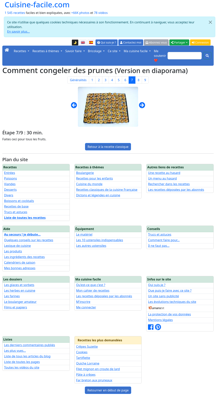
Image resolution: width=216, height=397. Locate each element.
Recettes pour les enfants (94, 178)
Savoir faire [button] (74, 51)
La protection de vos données (169, 314)
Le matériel (84, 234)
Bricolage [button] (95, 51)
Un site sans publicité (163, 296)
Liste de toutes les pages (22, 362)
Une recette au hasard (164, 173)
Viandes (9, 184)
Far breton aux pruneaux (94, 380)
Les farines (12, 296)
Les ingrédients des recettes (24, 257)
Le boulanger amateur (20, 302)
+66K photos (80, 13)
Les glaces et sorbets (19, 285)
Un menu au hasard (162, 178)
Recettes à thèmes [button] (46, 51)
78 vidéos (101, 13)
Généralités (78, 80)
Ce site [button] (113, 51)
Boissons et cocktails (19, 201)
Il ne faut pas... (158, 246)
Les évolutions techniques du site (172, 302)
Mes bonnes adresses (19, 268)
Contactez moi (130, 42)
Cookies (82, 352)
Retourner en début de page (108, 390)
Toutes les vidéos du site (21, 367)
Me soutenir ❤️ (160, 55)
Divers (8, 195)
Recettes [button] (20, 51)
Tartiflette (83, 358)
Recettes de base (16, 206)
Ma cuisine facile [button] (136, 51)
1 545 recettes (15, 13)
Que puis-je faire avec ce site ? (169, 290)
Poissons (10, 178)
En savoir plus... (18, 31)
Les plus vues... (15, 350)
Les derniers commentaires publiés (29, 345)
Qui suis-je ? (106, 42)
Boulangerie (85, 173)
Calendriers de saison (19, 262)
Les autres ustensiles (91, 246)
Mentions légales (160, 320)
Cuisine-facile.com (37, 4)
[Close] (210, 22)
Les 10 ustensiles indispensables (99, 240)
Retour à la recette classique (108, 147)
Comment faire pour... (164, 240)
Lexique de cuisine (17, 246)
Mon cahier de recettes (92, 290)
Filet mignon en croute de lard (98, 369)
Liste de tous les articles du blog (27, 356)
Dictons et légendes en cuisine (98, 195)
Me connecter (86, 307)
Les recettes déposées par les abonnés (176, 189)
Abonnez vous (156, 42)
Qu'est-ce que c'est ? (90, 285)
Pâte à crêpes (86, 374)
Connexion (200, 42)
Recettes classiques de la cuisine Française (107, 189)
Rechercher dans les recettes (169, 184)
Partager (178, 42)
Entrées (9, 173)
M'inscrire (83, 302)
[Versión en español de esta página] (91, 42)
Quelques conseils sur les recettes (28, 240)
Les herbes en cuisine (19, 290)
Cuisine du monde (89, 184)
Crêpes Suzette (87, 346)
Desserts (10, 189)
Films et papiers (15, 307)
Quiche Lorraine (87, 363)
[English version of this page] (83, 42)
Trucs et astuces (15, 212)
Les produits (13, 251)
